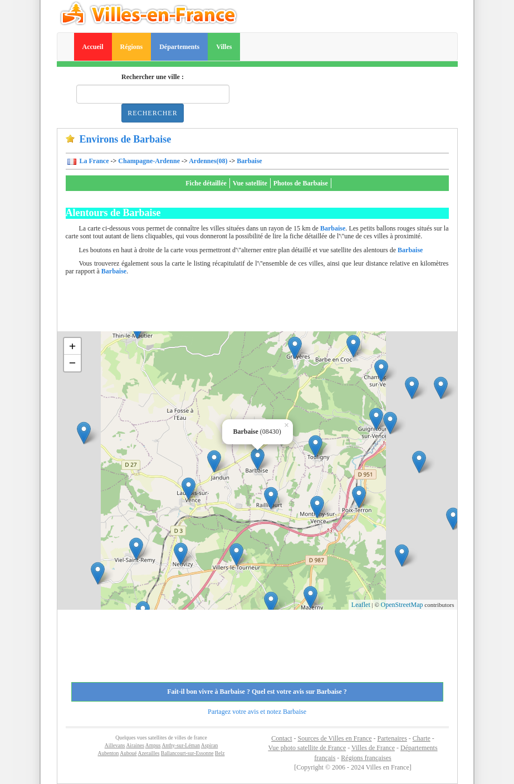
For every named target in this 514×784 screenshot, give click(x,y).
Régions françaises (366, 758)
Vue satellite (250, 183)
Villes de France (373, 748)
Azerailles (149, 753)
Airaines (135, 745)
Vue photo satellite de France (307, 748)
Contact (281, 738)
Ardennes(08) (208, 161)
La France (93, 161)
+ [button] (72, 346)
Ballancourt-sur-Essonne (187, 753)
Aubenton (108, 753)
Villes (224, 47)
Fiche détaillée (206, 183)
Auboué (128, 753)
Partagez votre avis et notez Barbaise (257, 712)
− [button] (72, 363)
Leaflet (360, 605)
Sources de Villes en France (334, 738)
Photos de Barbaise (300, 183)
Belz (220, 753)
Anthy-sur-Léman (180, 745)
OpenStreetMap (402, 605)
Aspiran (209, 745)
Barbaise (249, 161)
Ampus (153, 745)
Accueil (93, 47)
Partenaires (392, 738)
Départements (179, 47)
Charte (421, 738)
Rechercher (152, 113)
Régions (131, 47)
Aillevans (115, 745)
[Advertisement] (268, 306)
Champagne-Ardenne (149, 161)
